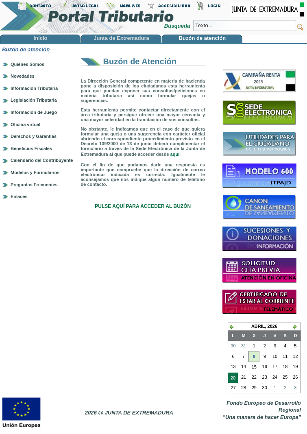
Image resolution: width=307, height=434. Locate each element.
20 (231, 379)
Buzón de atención (26, 49)
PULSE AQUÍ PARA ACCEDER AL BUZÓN (143, 206)
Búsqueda (178, 26)
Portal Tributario (87, 16)
